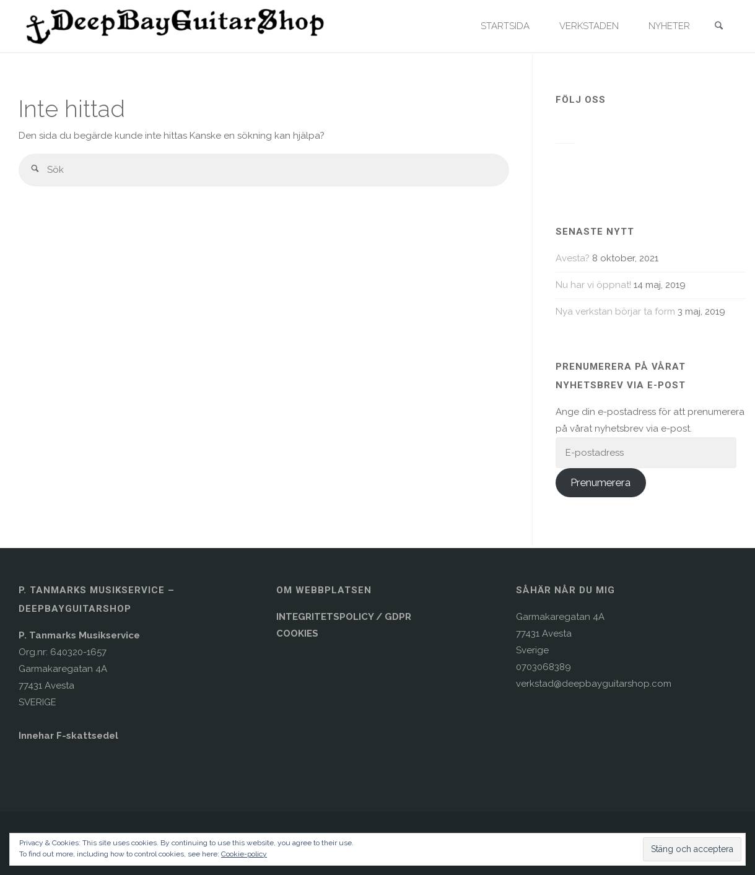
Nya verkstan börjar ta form (615, 311)
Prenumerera (600, 482)
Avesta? (573, 258)
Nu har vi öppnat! (593, 284)
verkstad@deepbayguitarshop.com (593, 683)
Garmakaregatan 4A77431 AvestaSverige (560, 633)
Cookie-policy (244, 854)
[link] (718, 27)
